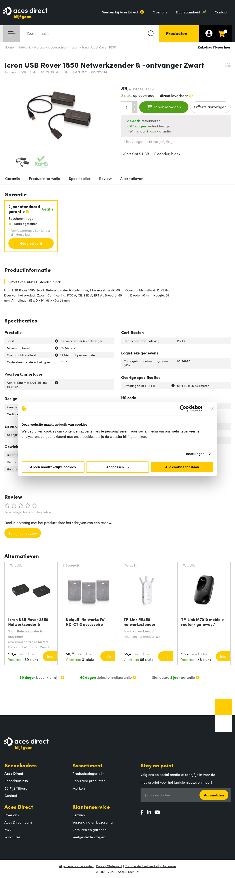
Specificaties (79, 178)
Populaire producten (88, 780)
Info (50, 656)
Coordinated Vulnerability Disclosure (150, 866)
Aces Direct (18, 806)
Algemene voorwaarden (76, 866)
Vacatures (12, 836)
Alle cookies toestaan (182, 467)
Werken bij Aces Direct (120, 12)
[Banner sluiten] (212, 408)
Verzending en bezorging (92, 822)
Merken (78, 788)
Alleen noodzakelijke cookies (53, 467)
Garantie (12, 178)
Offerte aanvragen (210, 106)
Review (105, 178)
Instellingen (195, 454)
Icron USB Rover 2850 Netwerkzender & (28, 622)
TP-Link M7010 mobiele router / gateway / (202, 622)
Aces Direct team (18, 822)
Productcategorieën (88, 773)
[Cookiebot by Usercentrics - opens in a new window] (183, 408)
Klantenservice (91, 806)
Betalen (78, 814)
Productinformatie (44, 178)
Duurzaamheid (188, 12)
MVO (8, 829)
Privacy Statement (109, 866)
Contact (221, 12)
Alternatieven (131, 178)
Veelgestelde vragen (88, 836)
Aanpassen (117, 467)
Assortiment (87, 765)
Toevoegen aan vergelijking (147, 141)
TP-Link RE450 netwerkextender (140, 622)
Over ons (160, 12)
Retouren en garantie (89, 829)
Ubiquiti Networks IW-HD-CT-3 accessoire (86, 622)
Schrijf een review (23, 533)
